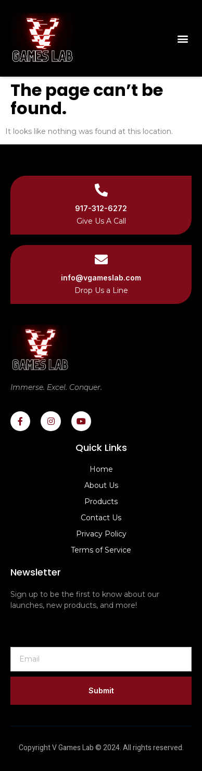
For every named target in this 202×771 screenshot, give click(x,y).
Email (19, 637)
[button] (183, 38)
